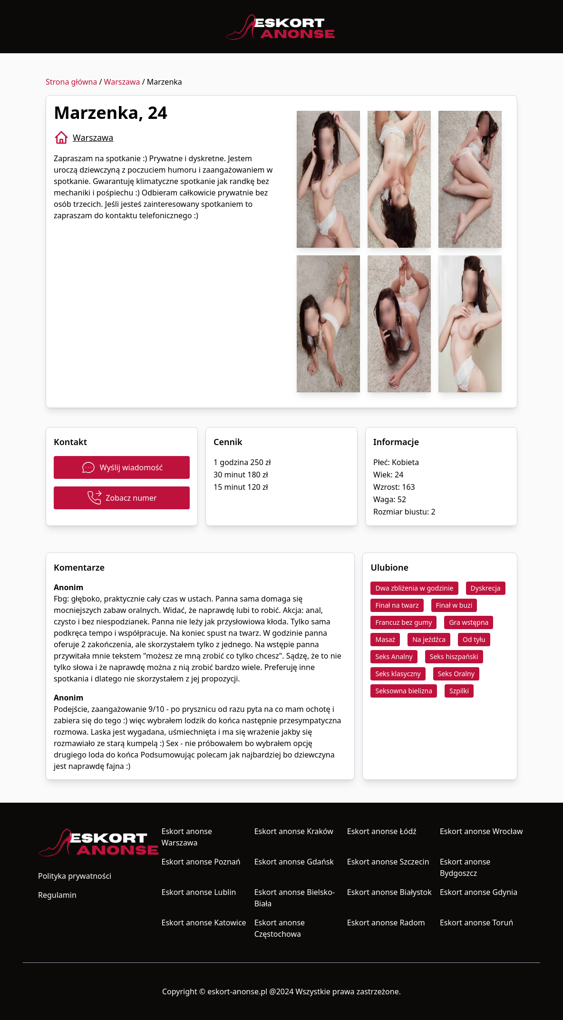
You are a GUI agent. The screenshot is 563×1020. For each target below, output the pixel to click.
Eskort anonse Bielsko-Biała (294, 898)
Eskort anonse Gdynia (478, 892)
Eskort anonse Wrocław (481, 831)
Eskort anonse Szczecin (388, 861)
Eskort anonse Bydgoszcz (465, 867)
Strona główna (71, 82)
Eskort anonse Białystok (389, 892)
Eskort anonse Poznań (201, 861)
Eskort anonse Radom (386, 922)
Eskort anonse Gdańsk (294, 861)
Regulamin (57, 895)
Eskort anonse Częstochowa (279, 928)
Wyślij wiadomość (122, 467)
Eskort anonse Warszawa (187, 837)
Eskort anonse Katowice (204, 922)
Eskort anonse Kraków (293, 831)
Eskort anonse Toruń (476, 922)
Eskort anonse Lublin (199, 892)
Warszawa (122, 82)
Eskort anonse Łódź (382, 831)
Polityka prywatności (74, 876)
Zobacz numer (121, 497)
